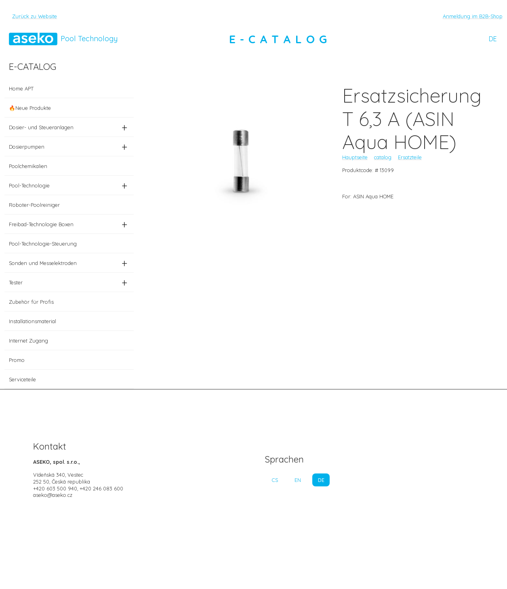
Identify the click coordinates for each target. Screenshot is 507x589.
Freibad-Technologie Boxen (69, 224)
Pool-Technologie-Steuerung (43, 243)
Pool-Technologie (69, 185)
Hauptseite (355, 157)
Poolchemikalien (28, 166)
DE (493, 39)
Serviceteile (22, 379)
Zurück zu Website (34, 16)
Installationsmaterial (32, 321)
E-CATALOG (280, 39)
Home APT (21, 88)
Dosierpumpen (69, 146)
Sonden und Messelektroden (69, 263)
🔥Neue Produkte (30, 108)
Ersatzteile (410, 157)
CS (275, 480)
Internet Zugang (28, 340)
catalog (382, 157)
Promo (17, 360)
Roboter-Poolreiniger (34, 205)
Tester (69, 282)
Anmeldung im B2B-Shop (473, 16)
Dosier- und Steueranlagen (69, 127)
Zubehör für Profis (31, 302)
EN (298, 480)
